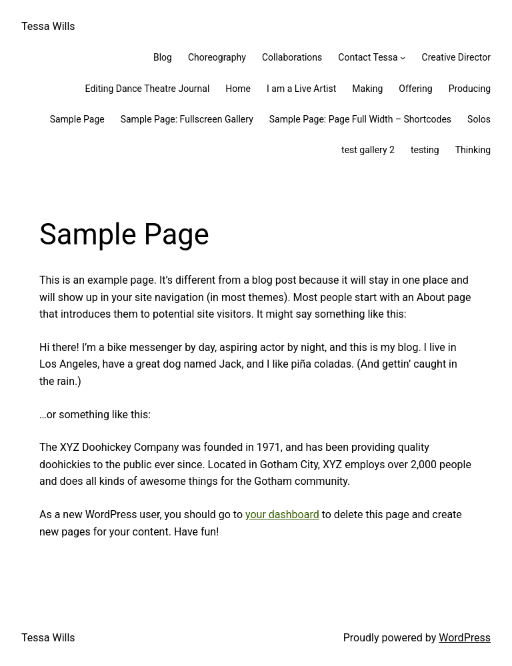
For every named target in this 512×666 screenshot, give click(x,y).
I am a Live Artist (301, 88)
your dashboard (282, 514)
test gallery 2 (368, 150)
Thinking (473, 150)
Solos (479, 119)
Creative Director (456, 57)
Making (367, 88)
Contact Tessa (367, 57)
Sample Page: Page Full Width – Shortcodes (360, 119)
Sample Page (77, 119)
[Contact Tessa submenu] (402, 57)
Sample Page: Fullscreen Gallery (187, 119)
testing (425, 150)
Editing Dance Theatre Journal (147, 88)
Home (238, 88)
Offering (415, 88)
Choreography (217, 57)
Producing (470, 88)
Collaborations (292, 57)
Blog (162, 57)
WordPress (465, 637)
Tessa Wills (48, 26)
